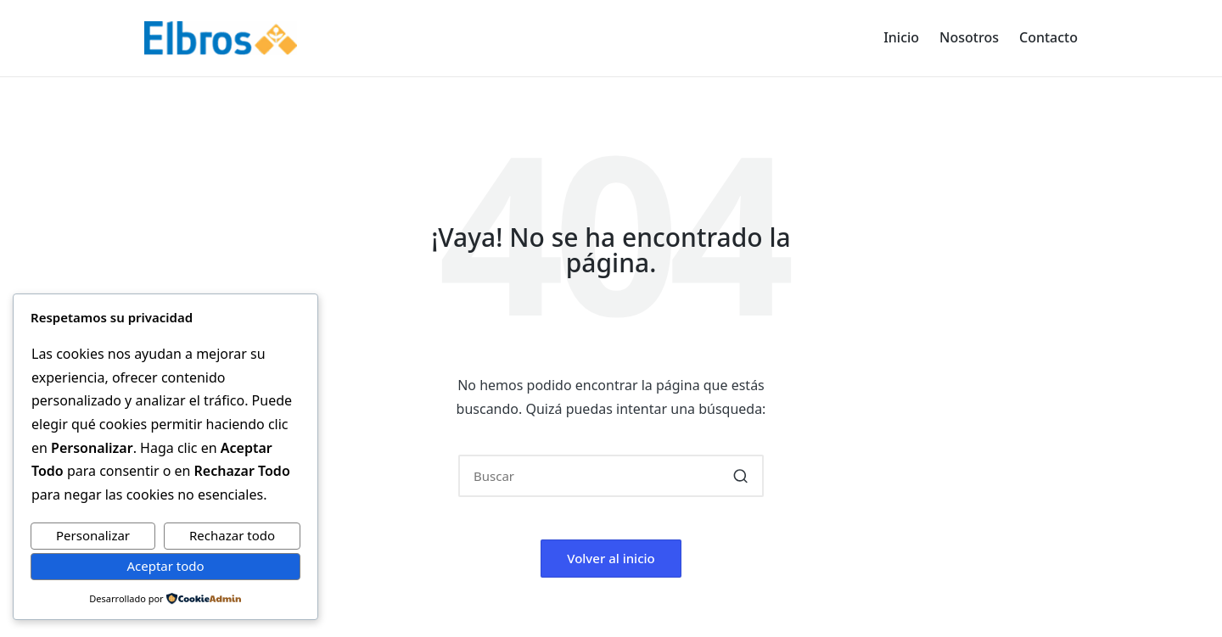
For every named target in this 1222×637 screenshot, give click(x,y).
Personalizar (93, 535)
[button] (740, 476)
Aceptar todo (165, 565)
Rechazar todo (232, 535)
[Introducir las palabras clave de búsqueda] (611, 476)
